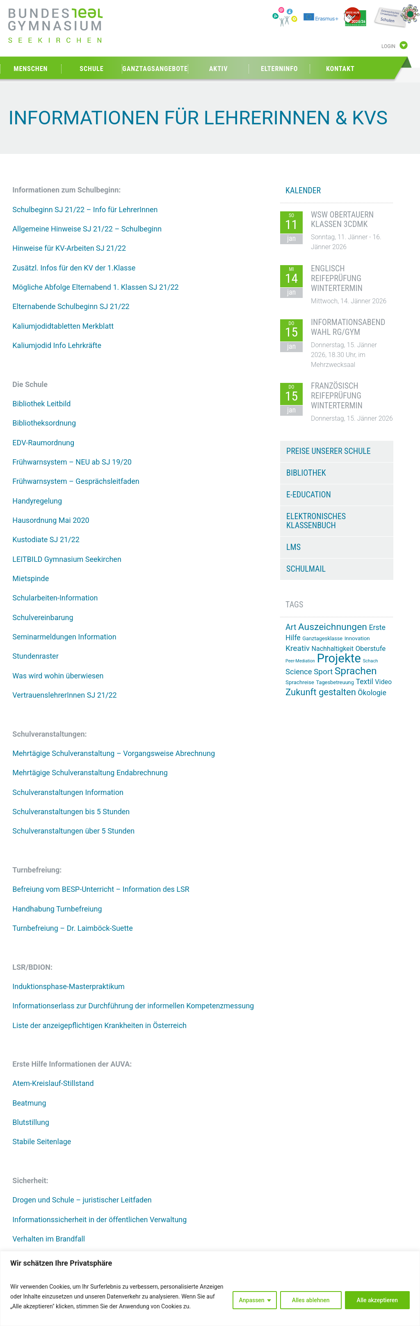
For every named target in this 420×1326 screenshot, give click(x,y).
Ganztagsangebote (155, 69)
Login (388, 46)
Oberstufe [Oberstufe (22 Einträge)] (370, 648)
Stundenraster (35, 656)
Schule (91, 69)
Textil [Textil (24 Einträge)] (364, 682)
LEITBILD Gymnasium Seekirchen (66, 559)
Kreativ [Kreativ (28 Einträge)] (297, 648)
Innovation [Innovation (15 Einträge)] (357, 638)
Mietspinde (30, 578)
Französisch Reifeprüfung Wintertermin (337, 395)
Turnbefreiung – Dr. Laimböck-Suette (72, 928)
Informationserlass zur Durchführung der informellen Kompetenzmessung (133, 1005)
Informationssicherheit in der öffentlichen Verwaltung (99, 1219)
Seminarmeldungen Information (64, 636)
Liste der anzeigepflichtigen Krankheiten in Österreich (99, 1025)
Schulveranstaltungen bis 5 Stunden (71, 811)
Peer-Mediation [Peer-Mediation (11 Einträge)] (300, 661)
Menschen (31, 69)
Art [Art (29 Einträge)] (290, 627)
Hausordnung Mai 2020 (50, 520)
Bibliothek (306, 473)
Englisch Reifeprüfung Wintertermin (337, 278)
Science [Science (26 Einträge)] (298, 671)
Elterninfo (279, 69)
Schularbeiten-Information (55, 597)
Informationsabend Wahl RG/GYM (348, 327)
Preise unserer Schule (328, 451)
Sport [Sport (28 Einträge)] (323, 671)
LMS (293, 547)
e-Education (308, 494)
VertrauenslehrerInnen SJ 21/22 (64, 695)
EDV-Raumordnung (43, 442)
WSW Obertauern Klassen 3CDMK (342, 219)
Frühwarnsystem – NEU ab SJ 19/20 (72, 462)
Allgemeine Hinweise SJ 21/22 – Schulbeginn (87, 228)
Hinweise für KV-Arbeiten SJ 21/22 (69, 248)
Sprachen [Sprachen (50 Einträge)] (356, 671)
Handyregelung (37, 501)
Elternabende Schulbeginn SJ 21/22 (70, 306)
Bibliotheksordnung (44, 423)
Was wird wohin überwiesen (57, 675)
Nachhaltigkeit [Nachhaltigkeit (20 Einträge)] (333, 649)
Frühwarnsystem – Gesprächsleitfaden (75, 481)
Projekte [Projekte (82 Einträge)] (339, 658)
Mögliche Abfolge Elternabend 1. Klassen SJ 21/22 (95, 287)
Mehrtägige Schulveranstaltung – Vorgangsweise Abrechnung (113, 753)
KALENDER (303, 190)
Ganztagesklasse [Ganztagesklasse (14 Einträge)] (322, 638)
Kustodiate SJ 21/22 (45, 539)
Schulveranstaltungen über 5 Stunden (73, 831)
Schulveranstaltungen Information (67, 792)
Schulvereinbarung (42, 617)
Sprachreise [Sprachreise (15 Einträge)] (299, 682)
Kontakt (340, 69)
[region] (210, 1288)
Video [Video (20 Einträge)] (383, 682)
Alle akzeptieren (377, 1300)
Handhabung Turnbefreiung (57, 909)
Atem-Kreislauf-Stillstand (53, 1083)
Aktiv (218, 69)
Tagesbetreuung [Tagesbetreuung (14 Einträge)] (335, 682)
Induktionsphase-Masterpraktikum (68, 986)
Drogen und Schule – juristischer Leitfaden (81, 1199)
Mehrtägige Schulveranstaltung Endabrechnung (90, 772)
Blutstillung (30, 1122)
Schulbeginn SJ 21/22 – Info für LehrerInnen (85, 209)
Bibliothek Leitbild (41, 403)
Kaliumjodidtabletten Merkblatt (63, 326)
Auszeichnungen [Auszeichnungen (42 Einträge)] (332, 626)
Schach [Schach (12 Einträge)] (370, 661)
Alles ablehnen (311, 1300)
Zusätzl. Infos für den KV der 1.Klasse (73, 267)
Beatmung (29, 1103)
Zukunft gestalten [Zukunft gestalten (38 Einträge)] (320, 692)
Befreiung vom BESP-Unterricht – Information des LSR (100, 889)
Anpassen (252, 1300)
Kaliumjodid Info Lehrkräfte (56, 345)
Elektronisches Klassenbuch (316, 520)
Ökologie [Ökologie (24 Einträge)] (372, 693)
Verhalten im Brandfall (48, 1238)
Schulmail (306, 569)
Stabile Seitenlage (41, 1141)
